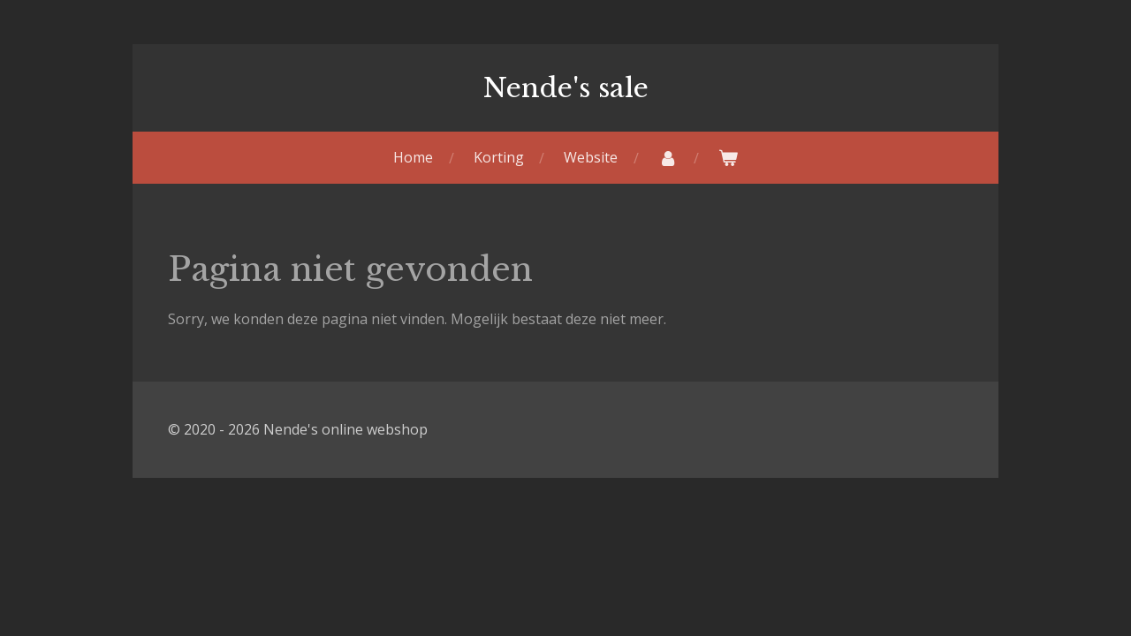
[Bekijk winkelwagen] (728, 157)
